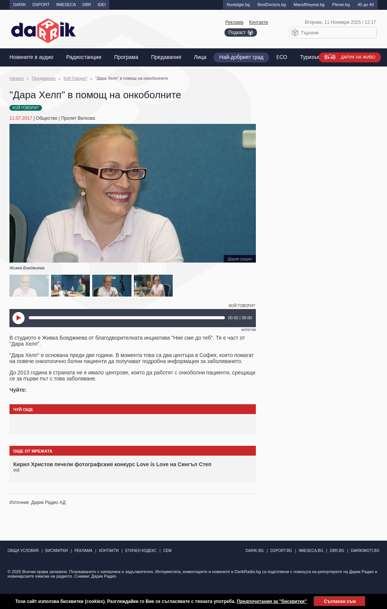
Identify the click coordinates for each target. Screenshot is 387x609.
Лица (200, 57)
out (16, 470)
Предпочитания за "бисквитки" (272, 601)
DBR (86, 4)
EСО (281, 57)
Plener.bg (341, 4)
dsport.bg (281, 551)
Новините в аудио (31, 57)
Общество (46, 118)
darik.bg (255, 551)
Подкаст (237, 32)
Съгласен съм (340, 601)
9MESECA (66, 4)
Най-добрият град (241, 57)
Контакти (258, 22)
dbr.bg (337, 551)
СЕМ (167, 551)
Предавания (166, 57)
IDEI (101, 4)
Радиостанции (83, 57)
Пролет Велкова (78, 118)
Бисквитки (56, 551)
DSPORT (41, 4)
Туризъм (310, 57)
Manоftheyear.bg (309, 4)
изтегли (248, 329)
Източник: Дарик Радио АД (37, 502)
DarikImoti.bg (365, 551)
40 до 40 (366, 4)
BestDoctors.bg (271, 4)
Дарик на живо (358, 57)
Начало (16, 78)
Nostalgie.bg (238, 4)
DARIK (19, 4)
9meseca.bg (311, 551)
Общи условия (23, 551)
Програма (126, 57)
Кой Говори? (75, 78)
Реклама (234, 22)
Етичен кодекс (140, 551)
